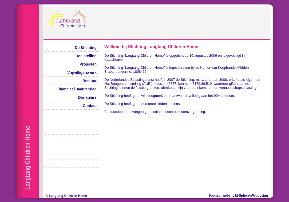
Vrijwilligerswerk (82, 72)
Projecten (88, 64)
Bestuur (89, 81)
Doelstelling (86, 56)
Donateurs (87, 97)
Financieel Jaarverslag (77, 89)
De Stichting (86, 47)
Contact (90, 106)
